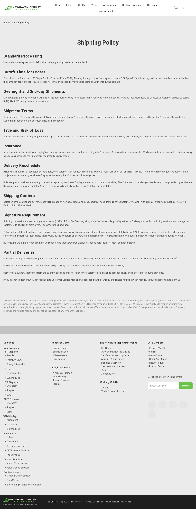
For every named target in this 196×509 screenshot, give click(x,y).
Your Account (106, 11)
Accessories (109, 5)
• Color (8, 412)
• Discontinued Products (17, 475)
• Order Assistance (157, 359)
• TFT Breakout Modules (17, 450)
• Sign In (152, 351)
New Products (11, 348)
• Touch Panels (12, 455)
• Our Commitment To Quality (115, 351)
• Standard (10, 355)
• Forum (56, 384)
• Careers (104, 387)
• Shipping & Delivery (110, 362)
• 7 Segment (11, 420)
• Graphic (9, 390)
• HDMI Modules (13, 373)
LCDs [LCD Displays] (69, 5)
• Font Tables (58, 359)
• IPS (7, 369)
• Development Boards (16, 446)
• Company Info (108, 373)
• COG (8, 395)
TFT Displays (10, 351)
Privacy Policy (76, 502)
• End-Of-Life (12, 480)
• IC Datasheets (59, 355)
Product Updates (12, 472)
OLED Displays (11, 399)
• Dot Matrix (11, 424)
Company (152, 5)
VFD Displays (10, 416)
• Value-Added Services (17, 467)
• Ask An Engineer (61, 380)
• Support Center (60, 348)
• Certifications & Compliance (115, 355)
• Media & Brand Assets (112, 391)
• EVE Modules (12, 378)
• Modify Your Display (16, 463)
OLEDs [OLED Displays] (81, 5)
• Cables (9, 437)
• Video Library (59, 376)
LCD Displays (10, 382)
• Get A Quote (155, 355)
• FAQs (103, 370)
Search (185, 8)
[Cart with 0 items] (176, 7)
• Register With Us (157, 348)
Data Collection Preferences (118, 502)
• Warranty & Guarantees (112, 359)
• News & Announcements (113, 366)
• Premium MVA (13, 360)
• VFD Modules (12, 429)
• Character (11, 386)
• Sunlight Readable (15, 364)
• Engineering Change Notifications (23, 484)
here (73, 280)
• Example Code (60, 351)
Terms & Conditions (94, 502)
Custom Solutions (131, 5)
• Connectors (12, 441)
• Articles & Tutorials (62, 373)
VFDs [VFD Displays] (94, 5)
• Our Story (105, 348)
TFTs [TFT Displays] (57, 5)
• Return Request (156, 362)
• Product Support (157, 366)
